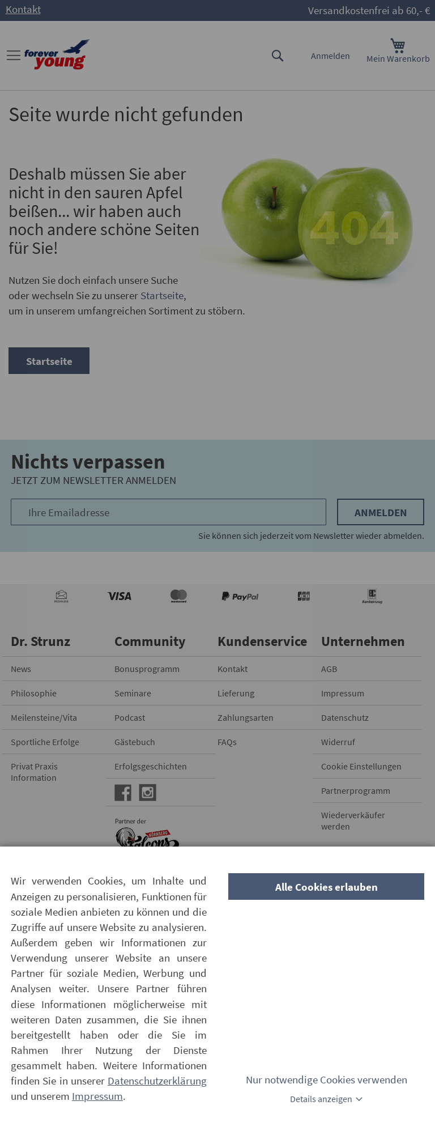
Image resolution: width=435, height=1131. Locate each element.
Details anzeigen (321, 1098)
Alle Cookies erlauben (326, 887)
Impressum (97, 1096)
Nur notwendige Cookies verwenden (326, 1079)
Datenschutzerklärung (157, 1080)
